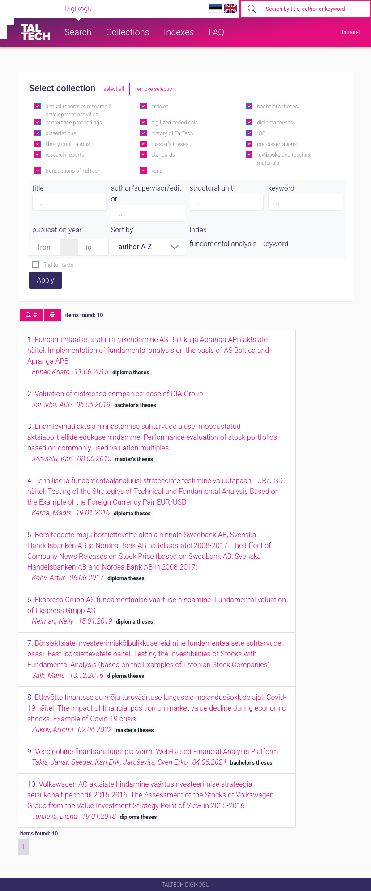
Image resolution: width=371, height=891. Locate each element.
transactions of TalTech (73, 171)
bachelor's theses (277, 106)
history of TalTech (172, 133)
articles (159, 106)
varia (156, 171)
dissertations (61, 133)
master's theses (169, 144)
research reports (65, 155)
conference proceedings (74, 123)
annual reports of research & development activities (79, 110)
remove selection (155, 89)
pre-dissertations (277, 144)
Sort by (122, 230)
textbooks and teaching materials (284, 159)
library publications (68, 144)
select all (113, 89)
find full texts (58, 265)
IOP (261, 133)
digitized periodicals (174, 123)
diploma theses (275, 123)
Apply (45, 280)
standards (163, 155)
